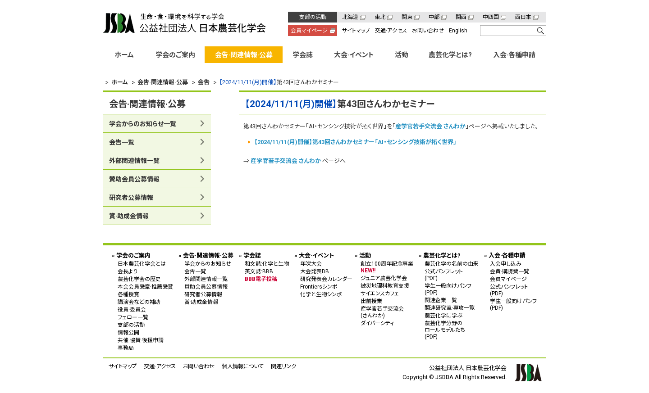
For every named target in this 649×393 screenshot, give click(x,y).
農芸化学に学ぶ (443, 315)
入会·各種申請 (514, 55)
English (458, 30)
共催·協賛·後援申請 (141, 340)
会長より (127, 271)
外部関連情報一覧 (134, 160)
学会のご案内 (175, 55)
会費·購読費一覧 (509, 271)
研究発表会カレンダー (326, 279)
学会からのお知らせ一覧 (142, 123)
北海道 (350, 17)
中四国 (491, 17)
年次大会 (311, 264)
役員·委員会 (132, 310)
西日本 (523, 17)
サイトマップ (356, 30)
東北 (380, 17)
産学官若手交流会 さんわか (430, 126)
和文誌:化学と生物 (267, 264)
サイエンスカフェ (380, 293)
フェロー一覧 (133, 317)
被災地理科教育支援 (385, 286)
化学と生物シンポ (321, 294)
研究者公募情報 (131, 197)
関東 (407, 17)
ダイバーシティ (377, 323)
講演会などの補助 (139, 302)
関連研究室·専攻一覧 (450, 308)
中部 (434, 17)
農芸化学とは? (450, 55)
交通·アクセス (391, 30)
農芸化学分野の (452, 329)
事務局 (126, 348)
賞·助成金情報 (129, 216)
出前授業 (371, 301)
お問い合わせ (428, 30)
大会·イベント (354, 55)
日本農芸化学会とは (142, 264)
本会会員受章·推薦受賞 (145, 287)
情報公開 (128, 333)
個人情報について (243, 366)
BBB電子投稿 (261, 279)
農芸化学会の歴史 (139, 279)
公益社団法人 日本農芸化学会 (184, 23)
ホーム (124, 55)
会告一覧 (121, 142)
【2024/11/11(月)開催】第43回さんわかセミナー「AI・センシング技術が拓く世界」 (355, 141)
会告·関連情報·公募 (244, 55)
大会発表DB (314, 271)
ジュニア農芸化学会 (384, 278)
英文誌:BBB (259, 271)
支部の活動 (312, 17)
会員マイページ (309, 30)
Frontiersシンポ (319, 287)
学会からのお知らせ (207, 264)
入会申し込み (505, 264)
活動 (401, 55)
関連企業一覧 (441, 300)
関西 (461, 17)
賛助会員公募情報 (134, 179)
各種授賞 (128, 294)
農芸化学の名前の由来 (452, 264)
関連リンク (283, 366)
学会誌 (303, 55)
